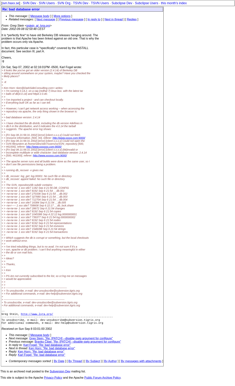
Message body (39, 16)
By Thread (75, 364)
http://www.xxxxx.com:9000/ (69, 137)
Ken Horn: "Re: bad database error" (52, 351)
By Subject (93, 364)
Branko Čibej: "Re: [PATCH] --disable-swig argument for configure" (78, 345)
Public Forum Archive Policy (102, 381)
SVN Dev (29, 3)
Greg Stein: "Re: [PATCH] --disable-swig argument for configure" (71, 342)
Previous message (71, 19)
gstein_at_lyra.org (38, 25)
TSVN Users (100, 3)
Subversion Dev (60, 375)
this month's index (174, 3)
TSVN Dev (80, 3)
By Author (110, 364)
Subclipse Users (146, 3)
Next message (45, 19)
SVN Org (63, 3)
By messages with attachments (141, 364)
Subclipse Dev (122, 3)
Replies (132, 19)
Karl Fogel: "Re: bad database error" (47, 348)
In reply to (94, 19)
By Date (59, 364)
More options (62, 16)
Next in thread (113, 19)
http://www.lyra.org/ (37, 315)
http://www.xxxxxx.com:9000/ (50, 155)
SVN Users (47, 3)
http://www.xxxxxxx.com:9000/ (44, 146)
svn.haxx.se (10, 3)
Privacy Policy (53, 381)
